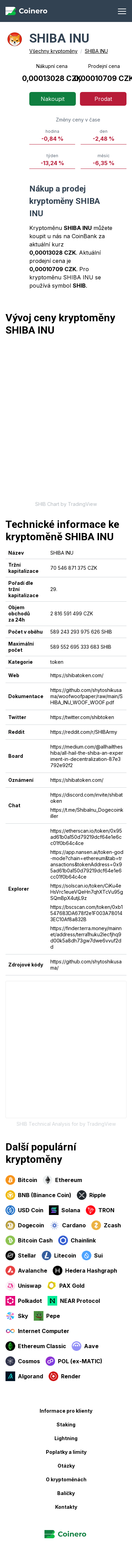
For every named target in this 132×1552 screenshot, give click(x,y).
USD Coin (24, 1210)
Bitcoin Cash (29, 1240)
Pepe (47, 1316)
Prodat (103, 98)
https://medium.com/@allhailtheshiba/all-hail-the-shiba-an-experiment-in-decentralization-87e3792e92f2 (86, 756)
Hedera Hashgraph (85, 1270)
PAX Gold (65, 1285)
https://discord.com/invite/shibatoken (86, 798)
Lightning (66, 1438)
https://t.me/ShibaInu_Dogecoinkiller (86, 813)
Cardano (68, 1225)
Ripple (91, 1195)
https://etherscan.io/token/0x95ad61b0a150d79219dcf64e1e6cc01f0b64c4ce (86, 837)
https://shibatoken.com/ (76, 675)
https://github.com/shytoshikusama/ (86, 965)
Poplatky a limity (66, 1452)
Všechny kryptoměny (53, 51)
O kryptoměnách (66, 1479)
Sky (17, 1316)
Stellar (21, 1255)
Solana (64, 1210)
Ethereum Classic (36, 1346)
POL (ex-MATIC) (73, 1361)
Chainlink (77, 1240)
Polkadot (24, 1301)
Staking (66, 1424)
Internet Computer (37, 1331)
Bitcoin (21, 1180)
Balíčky (66, 1493)
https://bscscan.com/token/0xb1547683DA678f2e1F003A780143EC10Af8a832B (86, 913)
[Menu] (122, 11)
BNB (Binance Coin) (38, 1195)
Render (65, 1376)
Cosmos (23, 1361)
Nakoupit (52, 98)
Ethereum (62, 1180)
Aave (85, 1346)
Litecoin (59, 1255)
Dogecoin (25, 1225)
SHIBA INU (96, 51)
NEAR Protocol (74, 1301)
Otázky (66, 1466)
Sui (92, 1255)
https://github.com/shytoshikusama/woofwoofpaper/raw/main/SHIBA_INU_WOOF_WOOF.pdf (86, 696)
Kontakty (66, 1507)
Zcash (106, 1225)
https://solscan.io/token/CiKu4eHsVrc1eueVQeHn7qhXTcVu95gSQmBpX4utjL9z (86, 892)
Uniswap (23, 1285)
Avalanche (26, 1270)
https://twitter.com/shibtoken (82, 717)
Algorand (24, 1376)
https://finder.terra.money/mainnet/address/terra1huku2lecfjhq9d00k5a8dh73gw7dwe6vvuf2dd (86, 937)
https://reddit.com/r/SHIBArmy (83, 732)
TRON (100, 1210)
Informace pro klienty (66, 1411)
